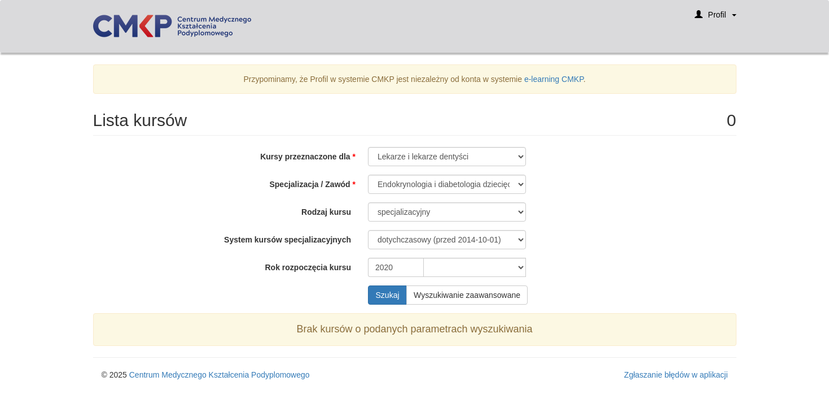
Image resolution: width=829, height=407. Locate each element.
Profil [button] (715, 18)
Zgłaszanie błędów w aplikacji (676, 374)
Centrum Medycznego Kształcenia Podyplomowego (219, 374)
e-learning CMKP (554, 79)
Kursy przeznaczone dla (305, 156)
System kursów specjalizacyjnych (287, 239)
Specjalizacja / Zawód (309, 184)
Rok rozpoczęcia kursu (308, 267)
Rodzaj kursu (326, 212)
